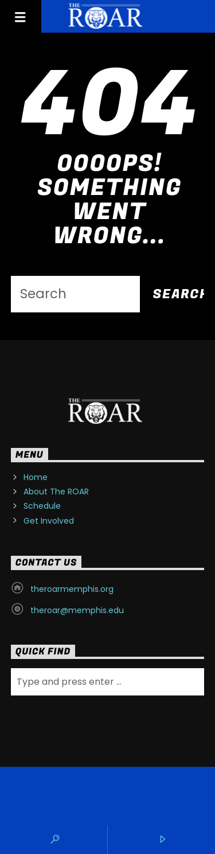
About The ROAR (56, 491)
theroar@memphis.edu (77, 610)
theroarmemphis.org (72, 589)
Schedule (42, 506)
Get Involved (49, 521)
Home (36, 477)
